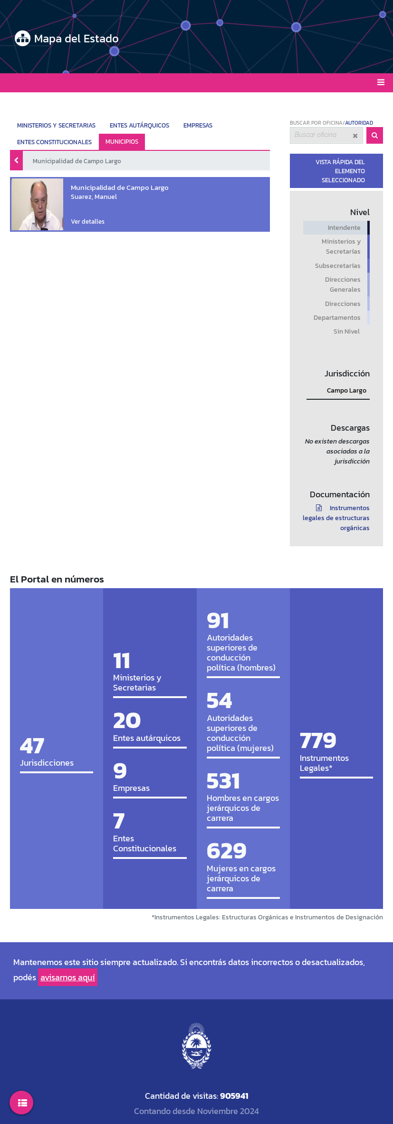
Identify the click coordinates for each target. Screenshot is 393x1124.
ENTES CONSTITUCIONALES (54, 142)
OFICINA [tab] (333, 123)
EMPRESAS (197, 125)
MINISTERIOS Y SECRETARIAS (56, 125)
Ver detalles (83, 220)
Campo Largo (346, 390)
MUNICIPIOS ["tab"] (121, 141)
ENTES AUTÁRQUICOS (139, 125)
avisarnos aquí (67, 977)
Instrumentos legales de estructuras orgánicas (336, 518)
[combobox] (326, 136)
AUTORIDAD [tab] (359, 123)
